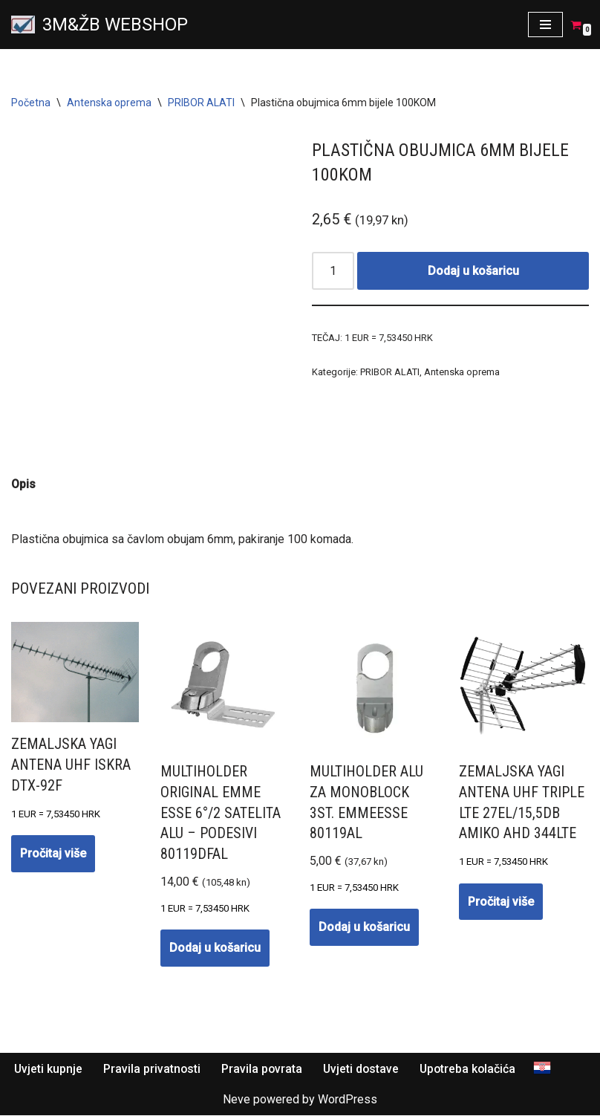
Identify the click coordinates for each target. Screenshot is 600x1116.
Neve (236, 1101)
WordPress (347, 1101)
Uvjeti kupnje (48, 1070)
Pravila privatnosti (153, 1070)
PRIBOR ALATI (201, 102)
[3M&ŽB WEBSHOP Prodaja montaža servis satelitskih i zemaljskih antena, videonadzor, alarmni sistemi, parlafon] (99, 24)
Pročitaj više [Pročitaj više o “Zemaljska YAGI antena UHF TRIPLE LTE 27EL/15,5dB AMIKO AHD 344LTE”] (501, 902)
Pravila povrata (263, 1070)
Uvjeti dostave (363, 1070)
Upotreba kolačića (472, 1070)
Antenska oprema (109, 102)
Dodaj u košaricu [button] (215, 948)
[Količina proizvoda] (333, 272)
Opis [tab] (23, 484)
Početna (30, 102)
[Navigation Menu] (545, 24)
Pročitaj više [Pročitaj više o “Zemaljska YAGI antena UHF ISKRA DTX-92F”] (53, 854)
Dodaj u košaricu (473, 271)
